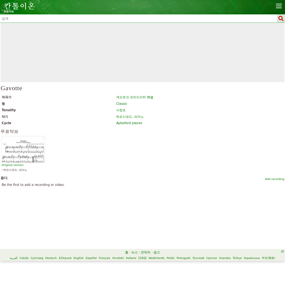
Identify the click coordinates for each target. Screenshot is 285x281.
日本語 (142, 258)
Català (24, 258)
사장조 (121, 110)
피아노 (139, 117)
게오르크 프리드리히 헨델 (134, 97)
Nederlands (156, 258)
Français (104, 258)
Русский (198, 258)
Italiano (131, 258)
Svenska (224, 258)
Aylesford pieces (129, 123)
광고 (157, 252)
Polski (171, 258)
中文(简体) (268, 258)
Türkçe (237, 258)
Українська (252, 258)
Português (183, 258)
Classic (121, 104)
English (79, 258)
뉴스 (134, 252)
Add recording (274, 179)
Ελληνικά (65, 258)
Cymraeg (37, 258)
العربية (14, 258)
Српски (211, 258)
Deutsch (51, 258)
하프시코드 (124, 117)
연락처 (145, 252)
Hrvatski (118, 258)
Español (91, 258)
